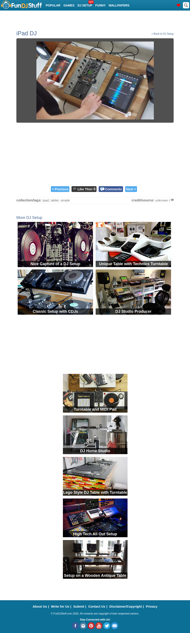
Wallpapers (119, 5)
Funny (100, 5)
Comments (113, 189)
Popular (53, 5)
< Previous (60, 189)
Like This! (85, 189)
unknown (161, 200)
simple (65, 200)
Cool (50, 16)
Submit (78, 606)
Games (68, 5)
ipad (46, 200)
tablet (55, 200)
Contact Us (96, 606)
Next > (131, 189)
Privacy (151, 606)
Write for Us (60, 606)
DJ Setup (85, 4)
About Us (40, 606)
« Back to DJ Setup (162, 33)
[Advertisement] (95, 154)
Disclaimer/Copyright (125, 606)
